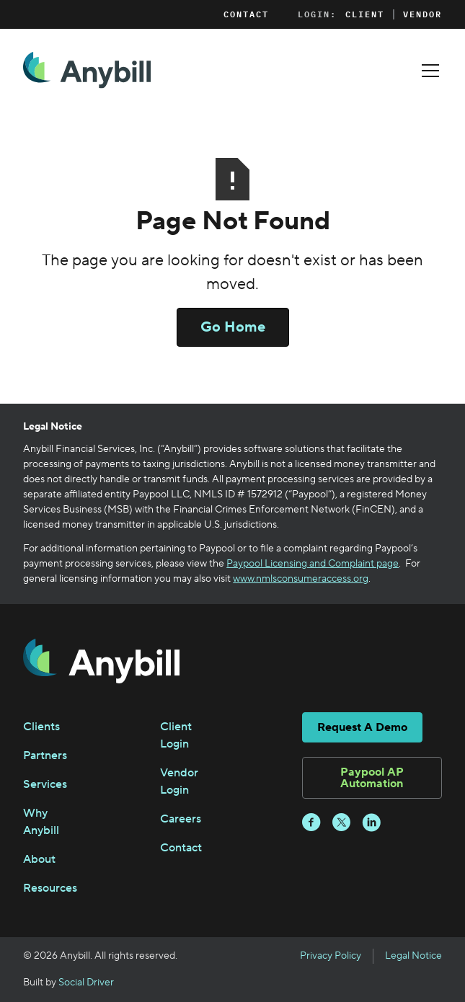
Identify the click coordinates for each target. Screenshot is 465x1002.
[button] (427, 70)
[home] (87, 70)
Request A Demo (362, 727)
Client (364, 14)
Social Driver (86, 982)
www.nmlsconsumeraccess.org (300, 578)
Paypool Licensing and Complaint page (312, 563)
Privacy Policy (330, 955)
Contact (246, 14)
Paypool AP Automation (372, 778)
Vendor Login (179, 781)
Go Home (232, 327)
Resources (50, 888)
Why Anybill (41, 822)
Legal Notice (413, 955)
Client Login (176, 735)
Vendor (422, 14)
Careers (180, 819)
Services (45, 784)
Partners (45, 755)
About (39, 859)
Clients (41, 726)
